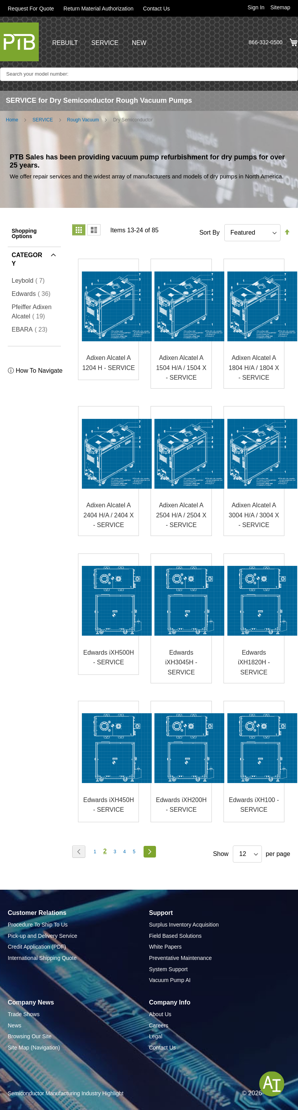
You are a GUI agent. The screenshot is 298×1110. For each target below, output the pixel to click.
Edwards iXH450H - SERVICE (108, 805)
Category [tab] (27, 259)
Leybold (30, 280)
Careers (158, 1025)
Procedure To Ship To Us (38, 925)
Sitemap (280, 7)
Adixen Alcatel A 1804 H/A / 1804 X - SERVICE (254, 367)
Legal (155, 1036)
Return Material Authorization (99, 8)
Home (12, 120)
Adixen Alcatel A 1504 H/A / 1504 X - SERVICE (181, 367)
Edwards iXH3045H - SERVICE (181, 662)
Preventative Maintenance (180, 958)
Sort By (209, 232)
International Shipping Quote (42, 958)
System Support (168, 969)
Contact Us (156, 8)
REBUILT (65, 43)
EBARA (32, 329)
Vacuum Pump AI (170, 980)
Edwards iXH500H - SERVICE (108, 657)
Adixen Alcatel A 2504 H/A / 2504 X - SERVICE (181, 515)
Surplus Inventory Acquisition (184, 925)
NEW (139, 43)
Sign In (256, 7)
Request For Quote (31, 8)
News (14, 1025)
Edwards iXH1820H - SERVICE (254, 662)
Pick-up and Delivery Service (42, 936)
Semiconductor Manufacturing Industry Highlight (65, 1093)
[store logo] (19, 41)
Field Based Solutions (175, 936)
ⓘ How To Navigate (35, 370)
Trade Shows (24, 1014)
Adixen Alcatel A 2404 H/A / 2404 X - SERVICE (108, 515)
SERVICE (104, 43)
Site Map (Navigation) (34, 1047)
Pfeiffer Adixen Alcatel (34, 312)
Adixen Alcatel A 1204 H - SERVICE (108, 362)
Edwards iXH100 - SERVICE (254, 805)
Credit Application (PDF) (37, 947)
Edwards (33, 293)
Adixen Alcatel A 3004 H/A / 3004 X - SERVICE (254, 515)
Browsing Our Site (30, 1036)
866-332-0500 (265, 42)
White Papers (165, 947)
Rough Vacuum (83, 120)
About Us (160, 1014)
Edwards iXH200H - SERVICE (181, 805)
